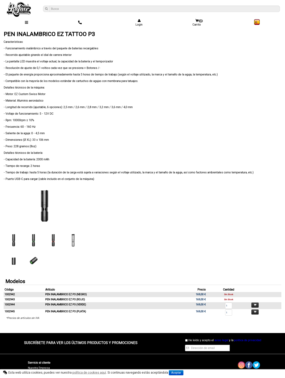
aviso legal (221, 340)
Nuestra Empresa (39, 368)
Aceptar (176, 372)
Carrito (198, 22)
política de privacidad (247, 340)
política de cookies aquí (89, 372)
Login (137, 22)
